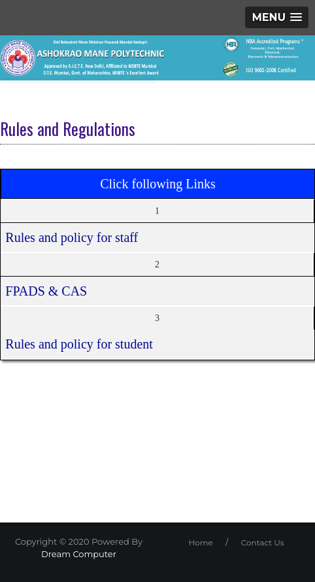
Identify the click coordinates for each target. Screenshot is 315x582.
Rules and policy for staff (71, 237)
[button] (276, 17)
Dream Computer (78, 554)
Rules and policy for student (79, 344)
